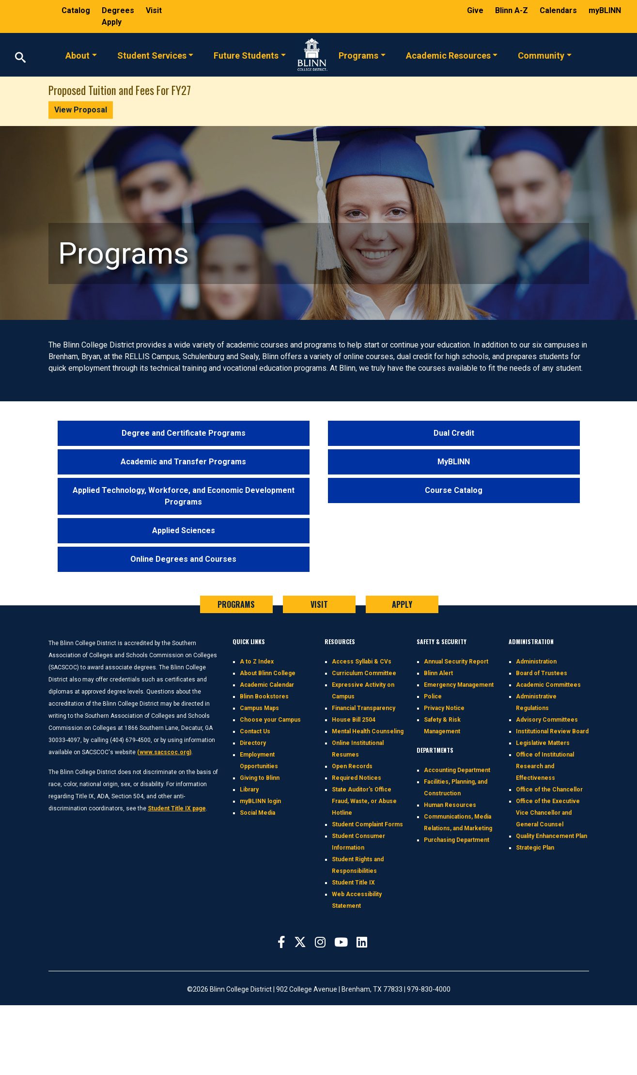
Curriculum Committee (364, 673)
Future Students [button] (246, 55)
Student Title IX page (177, 808)
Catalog (77, 10)
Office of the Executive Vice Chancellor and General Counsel (548, 813)
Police (433, 696)
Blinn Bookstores (264, 696)
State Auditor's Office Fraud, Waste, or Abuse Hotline (364, 801)
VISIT (319, 604)
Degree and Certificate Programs (184, 433)
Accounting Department (457, 770)
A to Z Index (257, 661)
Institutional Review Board (552, 731)
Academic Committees (548, 684)
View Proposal (80, 109)
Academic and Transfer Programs (183, 461)
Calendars (559, 10)
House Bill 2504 (353, 719)
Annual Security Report (456, 661)
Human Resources (450, 805)
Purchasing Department (456, 840)
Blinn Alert (438, 673)
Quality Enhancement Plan (551, 836)
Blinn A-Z (512, 10)
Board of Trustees (541, 673)
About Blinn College (267, 673)
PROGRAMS (236, 604)
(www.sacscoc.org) (164, 752)
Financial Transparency (363, 708)
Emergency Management (459, 684)
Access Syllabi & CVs (361, 661)
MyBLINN (453, 461)
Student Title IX (353, 882)
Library (249, 789)
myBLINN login (260, 801)
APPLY (402, 604)
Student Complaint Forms (367, 824)
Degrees (118, 10)
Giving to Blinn (260, 778)
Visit (154, 10)
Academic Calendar (267, 684)
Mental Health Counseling (368, 731)
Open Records (352, 766)
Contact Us (255, 731)
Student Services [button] (151, 55)
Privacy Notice (444, 708)
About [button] (77, 55)
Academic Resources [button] (448, 55)
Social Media (257, 812)
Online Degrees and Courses (183, 559)
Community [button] (541, 55)
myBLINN (605, 10)
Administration (536, 661)
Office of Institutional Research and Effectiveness (545, 766)
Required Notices (356, 778)
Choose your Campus (270, 719)
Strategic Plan (535, 847)
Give (476, 10)
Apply (112, 22)
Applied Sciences (183, 530)
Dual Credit (454, 433)
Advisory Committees (547, 719)
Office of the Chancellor (549, 789)
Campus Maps (259, 708)
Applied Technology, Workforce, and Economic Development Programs (184, 496)
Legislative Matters (543, 743)
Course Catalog (453, 490)
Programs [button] (358, 55)
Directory (253, 743)
